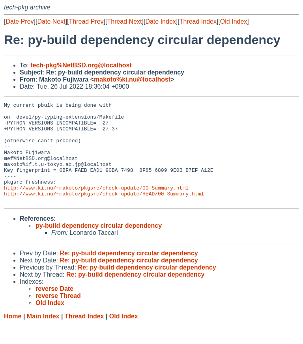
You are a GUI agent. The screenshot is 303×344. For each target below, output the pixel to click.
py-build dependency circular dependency (99, 245)
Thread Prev (86, 21)
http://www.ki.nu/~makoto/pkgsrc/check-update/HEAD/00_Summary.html (104, 212)
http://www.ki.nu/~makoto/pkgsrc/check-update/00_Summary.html (96, 205)
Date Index (160, 21)
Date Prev (20, 21)
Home (12, 336)
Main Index (43, 336)
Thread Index (198, 21)
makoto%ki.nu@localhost (132, 79)
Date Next (51, 21)
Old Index (233, 21)
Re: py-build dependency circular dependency (129, 273)
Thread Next (124, 21)
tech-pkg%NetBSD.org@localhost (81, 65)
